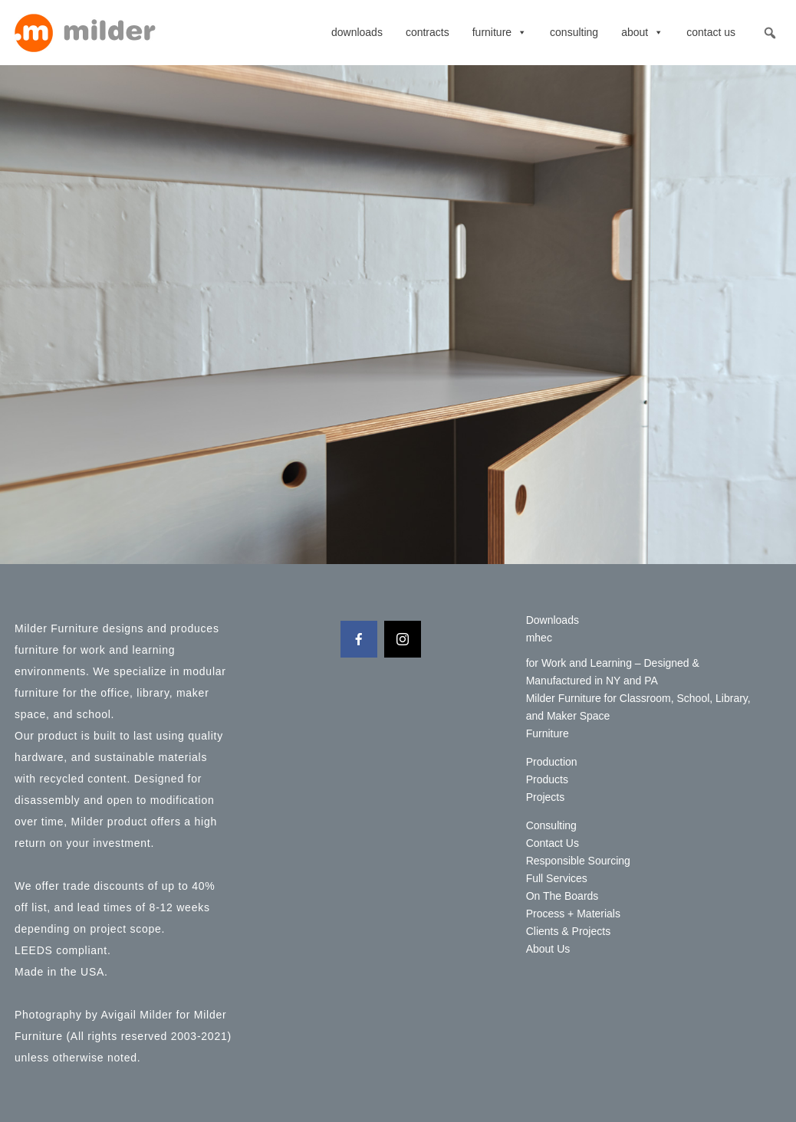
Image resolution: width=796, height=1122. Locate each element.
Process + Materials (573, 913)
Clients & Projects (568, 931)
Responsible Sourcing (578, 861)
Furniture (499, 32)
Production (551, 762)
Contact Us (710, 32)
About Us (548, 949)
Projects (545, 797)
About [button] (642, 32)
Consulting (574, 32)
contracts (427, 32)
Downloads (357, 32)
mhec (539, 638)
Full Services (556, 878)
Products (547, 779)
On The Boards (562, 896)
